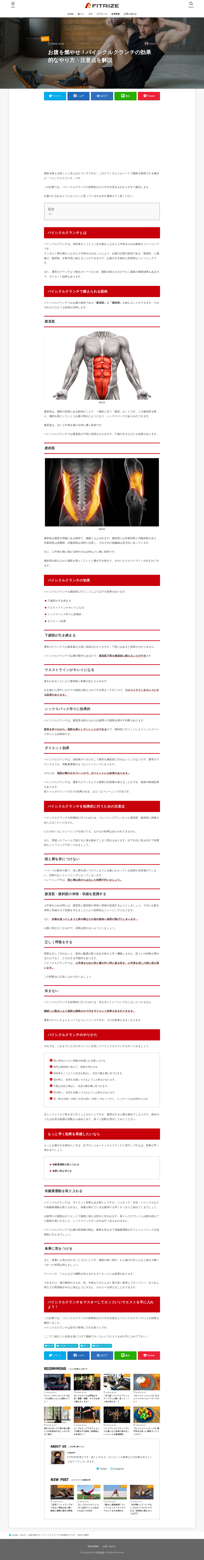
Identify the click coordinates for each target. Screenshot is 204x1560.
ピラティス (102, 14)
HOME (70, 14)
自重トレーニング (103, 1346)
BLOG (45, 38)
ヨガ (90, 14)
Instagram (118, 1468)
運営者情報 (93, 1546)
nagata (71, 1452)
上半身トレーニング (68, 1346)
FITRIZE (100, 1552)
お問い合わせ (130, 14)
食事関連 (115, 14)
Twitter (103, 1468)
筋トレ (81, 14)
